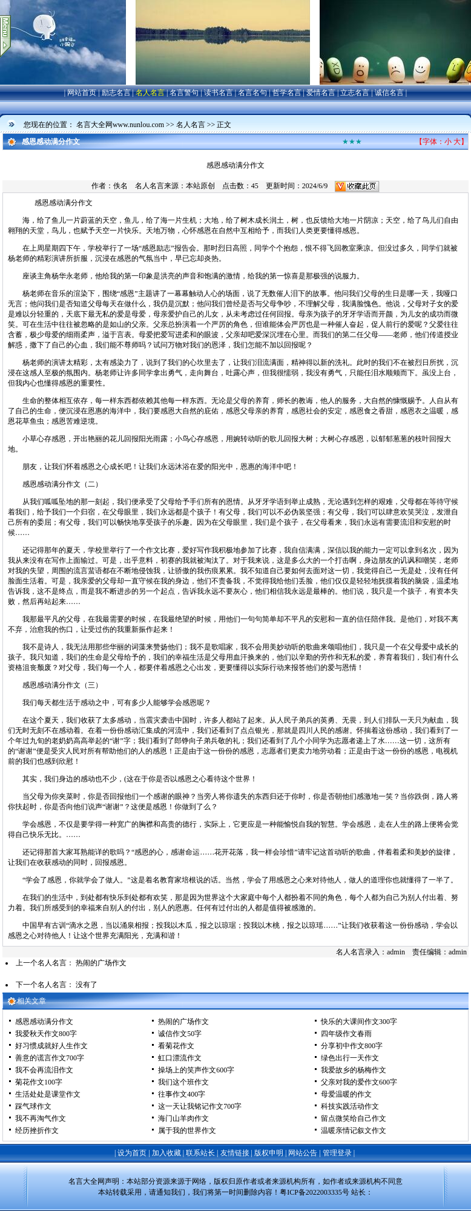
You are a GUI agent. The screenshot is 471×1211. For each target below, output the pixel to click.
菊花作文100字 (38, 1082)
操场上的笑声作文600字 (196, 1070)
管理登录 (337, 1153)
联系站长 (200, 1153)
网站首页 (81, 92)
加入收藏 (166, 1153)
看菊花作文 (176, 1046)
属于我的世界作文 (187, 1130)
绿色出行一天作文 (350, 1058)
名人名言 (150, 92)
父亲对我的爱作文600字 (359, 1082)
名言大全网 (86, 1181)
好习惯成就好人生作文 (51, 1046)
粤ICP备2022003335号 (314, 1192)
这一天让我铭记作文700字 (200, 1106)
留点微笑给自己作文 (353, 1118)
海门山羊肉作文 (183, 1118)
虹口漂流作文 (180, 1058)
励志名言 (116, 92)
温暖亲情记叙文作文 (353, 1130)
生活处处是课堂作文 (48, 1094)
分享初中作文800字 (352, 1046)
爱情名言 (320, 92)
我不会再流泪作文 (44, 1070)
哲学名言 (286, 92)
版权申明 (268, 1153)
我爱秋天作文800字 (46, 1033)
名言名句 (252, 92)
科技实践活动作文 (350, 1106)
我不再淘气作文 (40, 1118)
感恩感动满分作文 (44, 1021)
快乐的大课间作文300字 (359, 1021)
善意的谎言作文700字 (49, 1058)
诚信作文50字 (180, 1033)
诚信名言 (389, 92)
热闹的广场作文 (101, 963)
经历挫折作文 (37, 1130)
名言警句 (184, 92)
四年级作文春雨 (346, 1033)
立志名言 (354, 92)
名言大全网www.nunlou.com (120, 124)
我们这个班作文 (183, 1082)
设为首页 (132, 1153)
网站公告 (302, 1153)
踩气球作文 (33, 1106)
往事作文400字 (181, 1094)
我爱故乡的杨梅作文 (353, 1070)
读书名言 (218, 92)
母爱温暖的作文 (346, 1094)
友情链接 (234, 1153)
